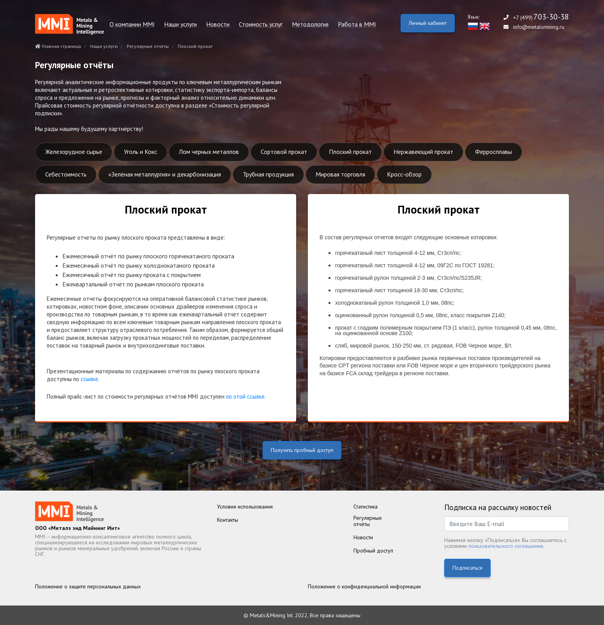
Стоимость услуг (261, 24)
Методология (310, 24)
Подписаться (467, 567)
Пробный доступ (373, 550)
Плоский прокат (350, 151)
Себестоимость (66, 174)
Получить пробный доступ (302, 450)
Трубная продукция (268, 174)
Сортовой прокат (284, 151)
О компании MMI (132, 24)
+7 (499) (541, 17)
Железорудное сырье (73, 151)
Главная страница (58, 46)
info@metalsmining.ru (538, 27)
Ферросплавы (493, 151)
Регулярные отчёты (148, 46)
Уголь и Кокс (140, 151)
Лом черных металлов (209, 151)
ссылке (89, 379)
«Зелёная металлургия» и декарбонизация (164, 174)
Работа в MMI (357, 24)
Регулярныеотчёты (367, 521)
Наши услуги (180, 24)
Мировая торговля (340, 174)
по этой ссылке (245, 396)
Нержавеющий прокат (423, 151)
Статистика (365, 506)
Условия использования (245, 506)
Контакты (227, 520)
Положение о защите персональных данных (88, 586)
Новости (218, 24)
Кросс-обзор (404, 174)
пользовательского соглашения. (506, 545)
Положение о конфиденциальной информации (364, 586)
